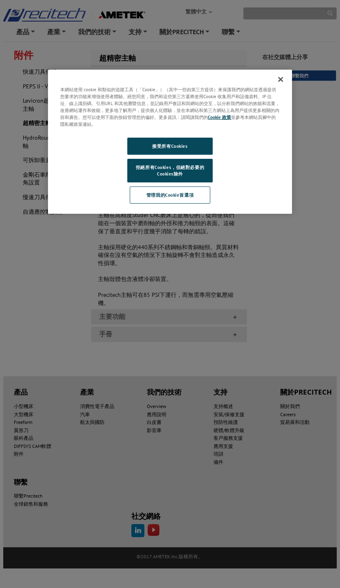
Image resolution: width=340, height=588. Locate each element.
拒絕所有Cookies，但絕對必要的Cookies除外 (170, 170)
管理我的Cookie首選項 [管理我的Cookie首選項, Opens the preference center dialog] (170, 195)
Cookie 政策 (219, 117)
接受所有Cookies (169, 146)
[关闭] (281, 79)
